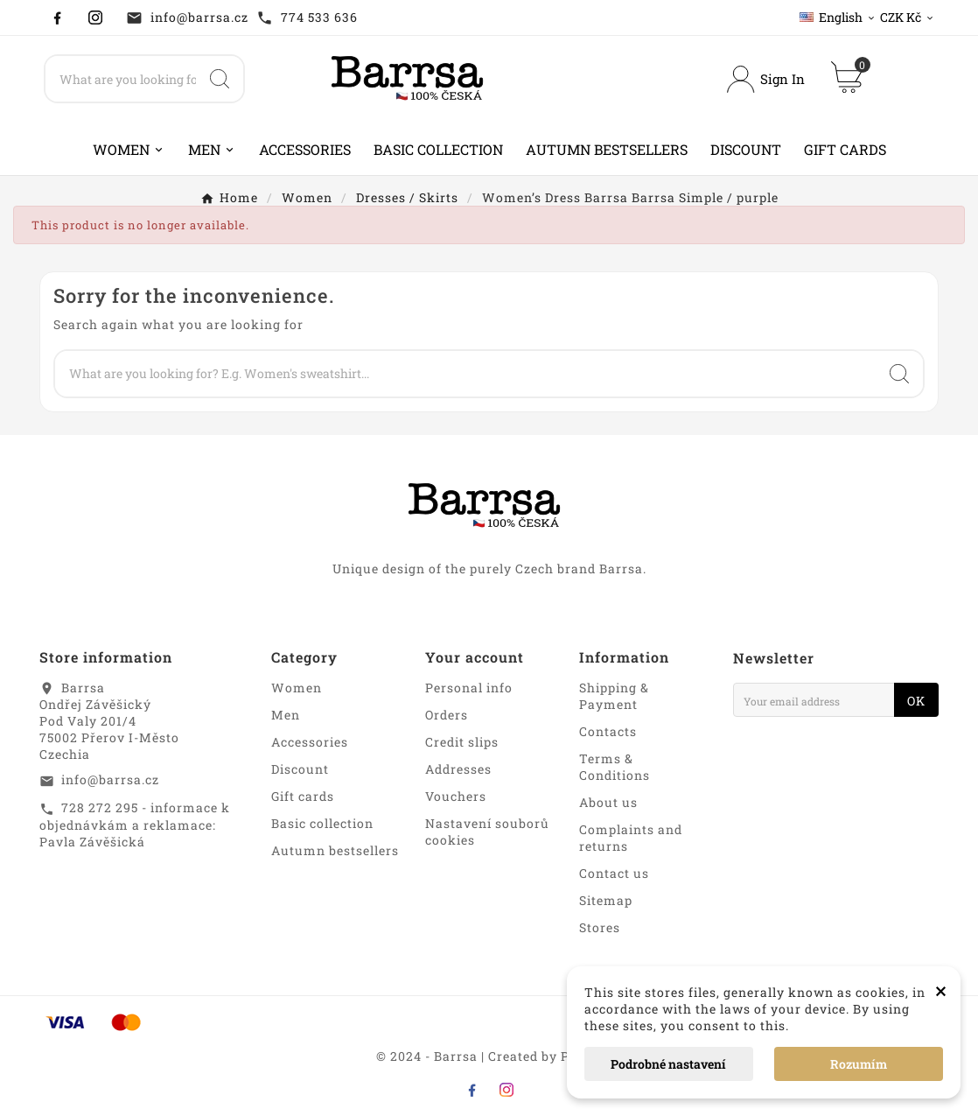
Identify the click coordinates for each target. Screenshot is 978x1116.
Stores (599, 927)
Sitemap (605, 900)
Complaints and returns (630, 837)
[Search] (120, 79)
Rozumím (858, 1064)
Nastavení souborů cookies (487, 831)
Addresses (458, 769)
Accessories (309, 741)
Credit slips (462, 741)
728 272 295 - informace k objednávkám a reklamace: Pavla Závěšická (134, 824)
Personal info (469, 687)
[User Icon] (765, 79)
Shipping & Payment (614, 695)
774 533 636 (319, 17)
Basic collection (322, 823)
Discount (300, 769)
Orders (446, 714)
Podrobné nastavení (668, 1064)
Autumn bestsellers (335, 850)
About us (608, 802)
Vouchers (455, 796)
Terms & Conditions (614, 766)
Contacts (608, 731)
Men (285, 714)
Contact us (614, 873)
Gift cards (302, 796)
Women (296, 687)
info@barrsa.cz (199, 17)
